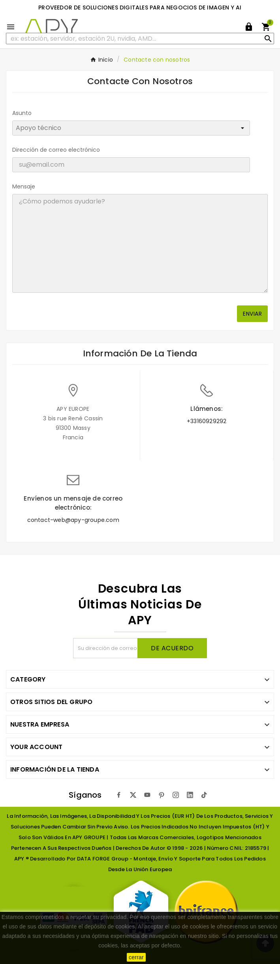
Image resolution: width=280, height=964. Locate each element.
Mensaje (23, 186)
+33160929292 (206, 421)
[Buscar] (140, 38)
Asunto (22, 113)
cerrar (136, 957)
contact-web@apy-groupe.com (73, 520)
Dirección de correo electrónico (56, 150)
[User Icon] (249, 27)
